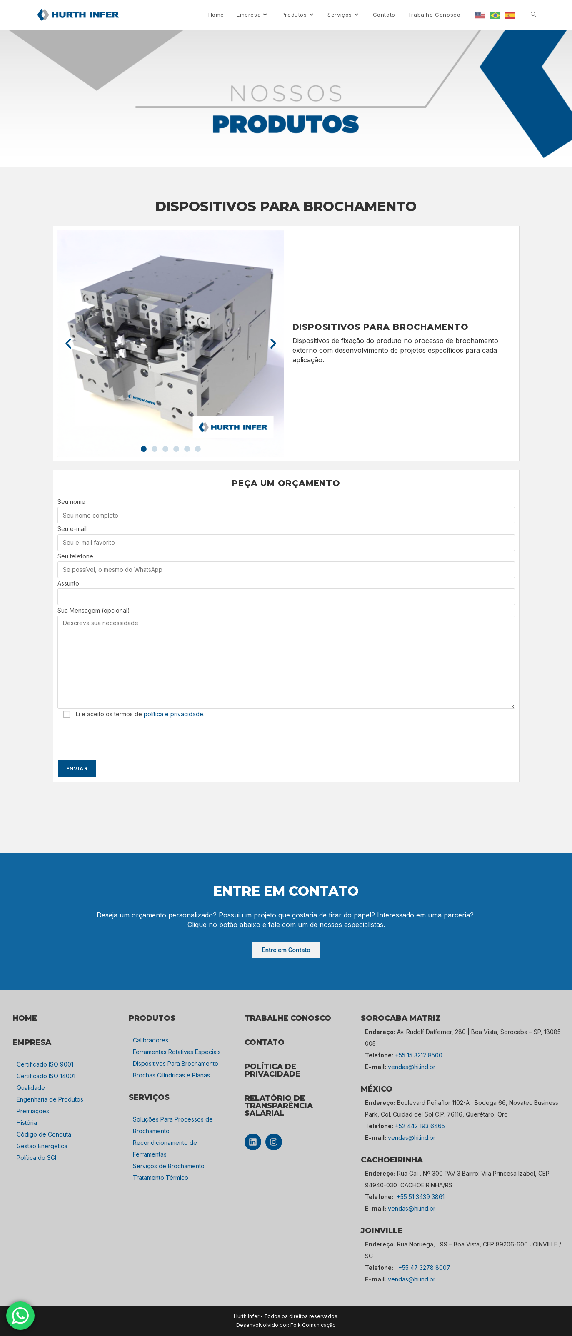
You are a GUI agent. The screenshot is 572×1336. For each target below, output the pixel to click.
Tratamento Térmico (160, 1177)
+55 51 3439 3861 (421, 1196)
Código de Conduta (44, 1134)
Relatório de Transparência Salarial (279, 1106)
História (27, 1122)
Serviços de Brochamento (169, 1165)
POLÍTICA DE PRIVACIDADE (272, 1070)
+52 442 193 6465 (420, 1125)
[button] (68, 343)
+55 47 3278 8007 (424, 1267)
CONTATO (265, 1042)
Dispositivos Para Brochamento (175, 1063)
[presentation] (120, 739)
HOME (24, 1018)
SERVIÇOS (149, 1097)
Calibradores (150, 1040)
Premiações (33, 1110)
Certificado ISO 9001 (45, 1064)
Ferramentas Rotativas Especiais (177, 1051)
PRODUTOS (152, 1018)
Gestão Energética (42, 1145)
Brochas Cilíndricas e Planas (171, 1075)
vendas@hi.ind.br (411, 1066)
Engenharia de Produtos (50, 1099)
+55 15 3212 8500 (418, 1055)
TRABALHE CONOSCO (288, 1018)
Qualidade (31, 1087)
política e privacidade (173, 714)
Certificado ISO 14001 (46, 1075)
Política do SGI (36, 1157)
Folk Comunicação (313, 1325)
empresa (31, 1042)
